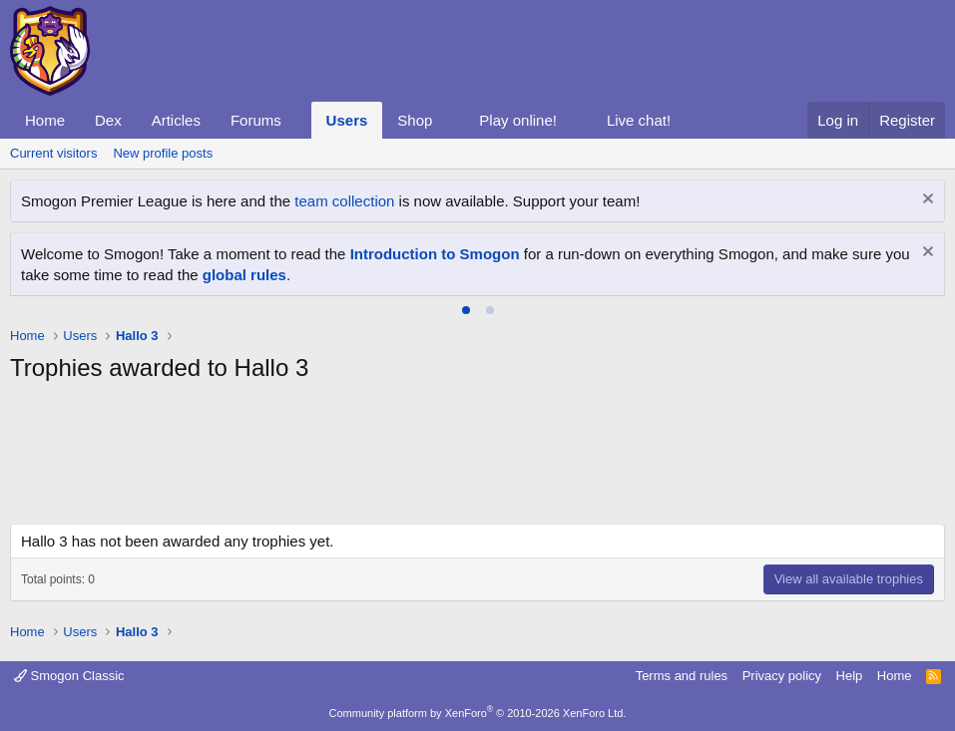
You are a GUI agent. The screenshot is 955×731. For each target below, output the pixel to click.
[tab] (466, 310)
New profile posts (163, 153)
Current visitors (53, 153)
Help (849, 675)
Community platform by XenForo (478, 713)
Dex (108, 120)
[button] (297, 120)
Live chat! (639, 120)
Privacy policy (781, 675)
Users (347, 120)
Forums (256, 120)
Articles (176, 120)
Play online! (518, 120)
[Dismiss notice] (925, 200)
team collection (344, 200)
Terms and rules (681, 675)
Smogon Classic (69, 675)
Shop (414, 120)
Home (45, 120)
